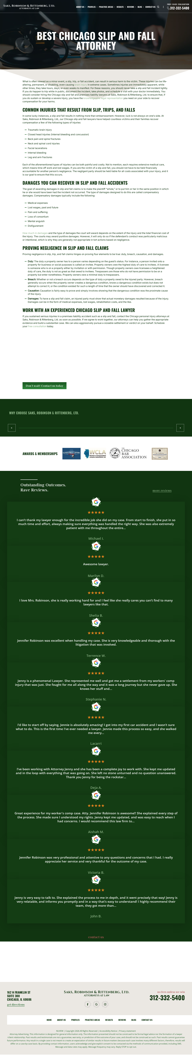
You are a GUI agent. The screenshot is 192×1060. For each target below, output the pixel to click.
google (96, 1004)
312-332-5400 (179, 8)
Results (120, 6)
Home (49, 1020)
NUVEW (59, 1031)
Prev (12, 428)
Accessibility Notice (108, 1031)
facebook (88, 1004)
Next (180, 428)
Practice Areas (106, 6)
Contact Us (150, 6)
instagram (105, 1004)
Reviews (130, 6)
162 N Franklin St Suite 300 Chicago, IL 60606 (19, 996)
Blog (140, 6)
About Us (80, 6)
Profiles (92, 6)
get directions (16, 1004)
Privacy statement (127, 1031)
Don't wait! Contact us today (44, 385)
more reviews (162, 490)
